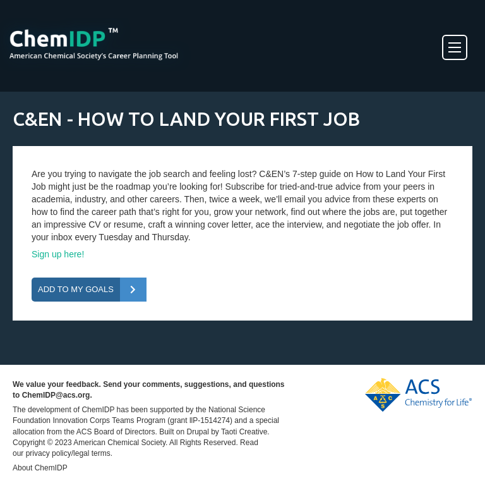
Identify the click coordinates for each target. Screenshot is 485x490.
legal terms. (92, 453)
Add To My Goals (76, 289)
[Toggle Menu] (454, 47)
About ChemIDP (40, 467)
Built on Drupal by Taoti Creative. (214, 431)
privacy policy (48, 453)
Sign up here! (58, 254)
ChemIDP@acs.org (56, 395)
